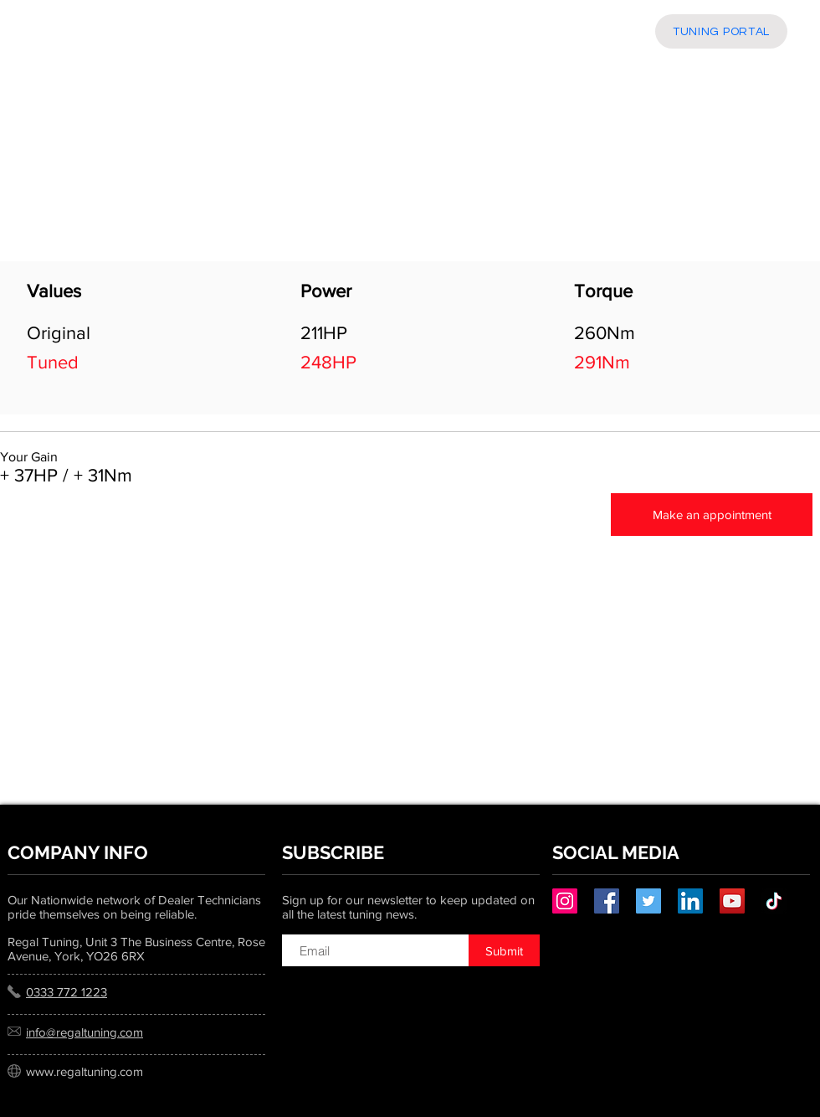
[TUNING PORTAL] (721, 31)
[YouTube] (732, 901)
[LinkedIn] (690, 901)
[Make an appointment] (711, 514)
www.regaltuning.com (84, 1071)
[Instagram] (564, 901)
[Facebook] (606, 901)
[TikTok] (774, 901)
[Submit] (504, 950)
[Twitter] (648, 901)
